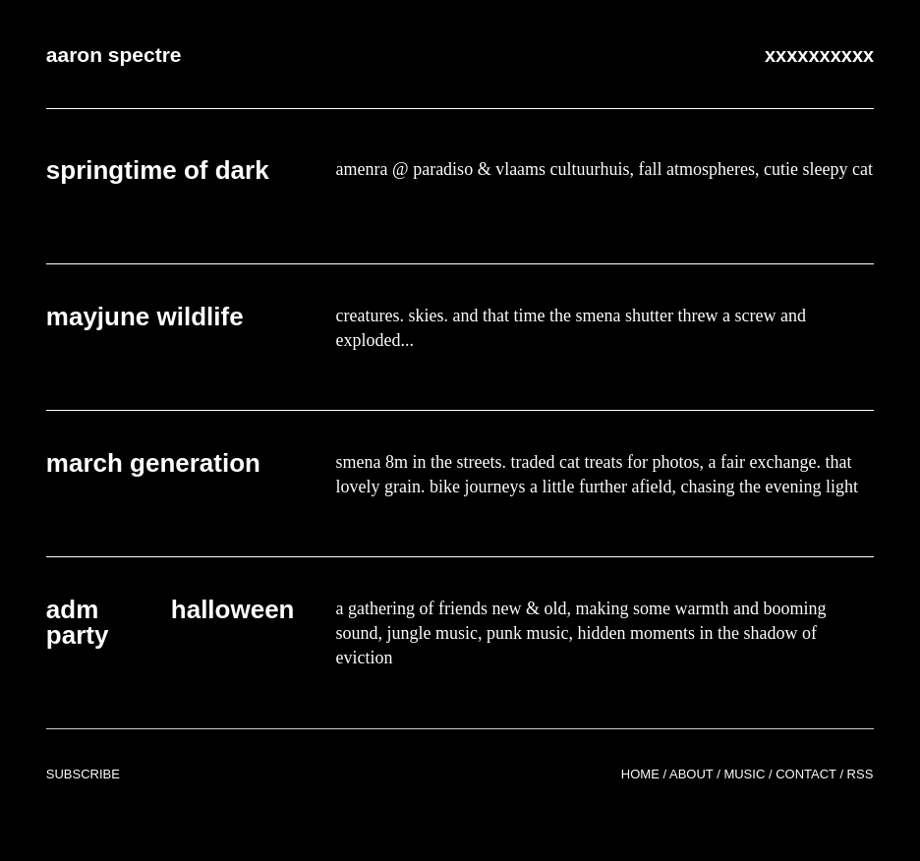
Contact (806, 774)
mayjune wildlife (145, 316)
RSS (860, 774)
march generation (153, 463)
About (691, 774)
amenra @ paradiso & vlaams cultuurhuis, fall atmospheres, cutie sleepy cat (604, 169)
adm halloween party (170, 622)
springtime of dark (157, 170)
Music (744, 774)
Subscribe (83, 774)
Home (640, 774)
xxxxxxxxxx (819, 55)
